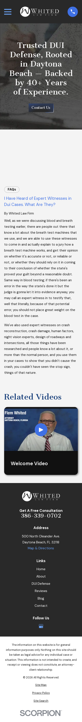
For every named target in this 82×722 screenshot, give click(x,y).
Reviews (41, 591)
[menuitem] (41, 685)
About (41, 576)
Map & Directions (41, 548)
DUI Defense (41, 583)
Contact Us (40, 108)
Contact (41, 606)
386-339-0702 (41, 515)
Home (41, 569)
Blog (41, 598)
